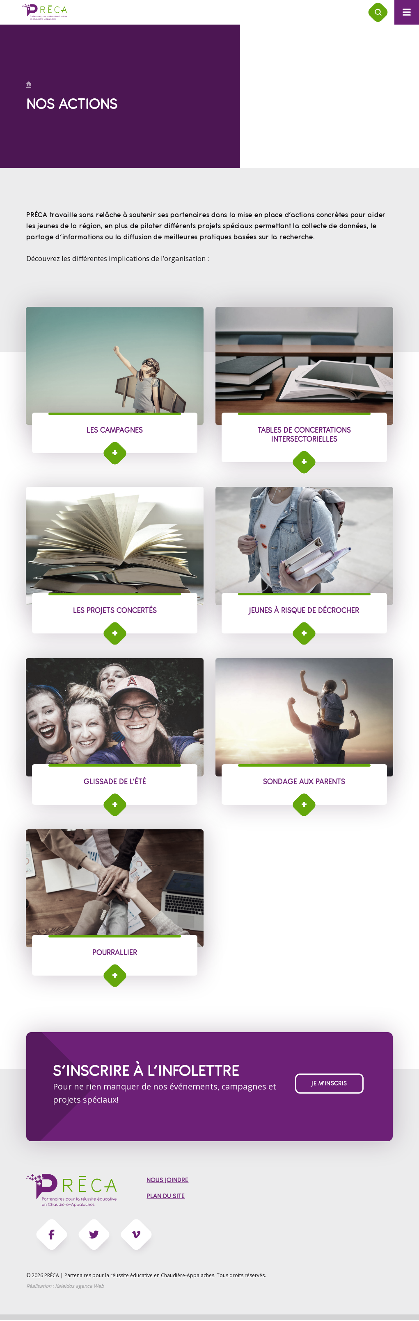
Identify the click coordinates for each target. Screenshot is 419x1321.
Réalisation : (65, 1286)
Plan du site (166, 1197)
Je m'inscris (329, 1084)
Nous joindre (167, 1181)
